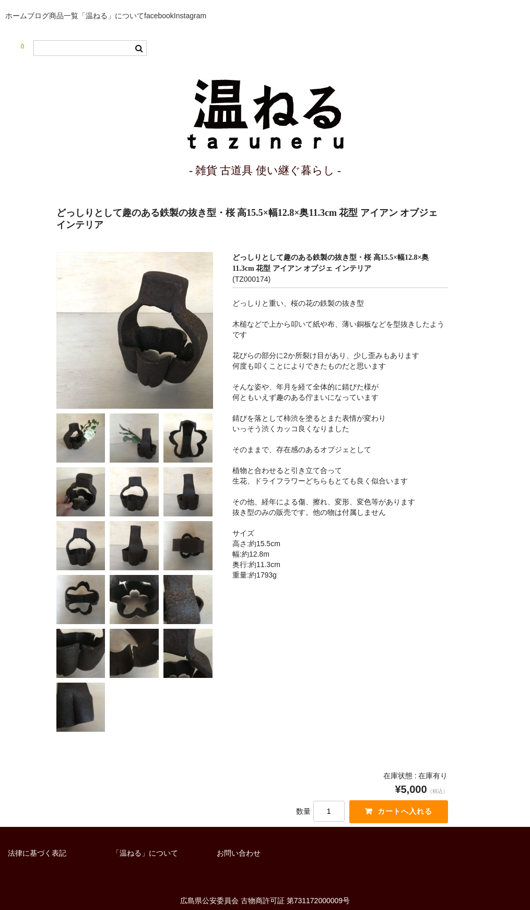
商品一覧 (108, 5)
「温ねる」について (172, 5)
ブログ (64, 5)
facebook (237, 5)
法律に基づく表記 (37, 832)
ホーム (24, 5)
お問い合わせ (239, 832)
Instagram (285, 5)
